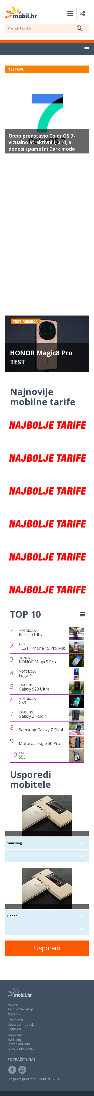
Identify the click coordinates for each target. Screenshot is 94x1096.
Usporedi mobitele (21, 1024)
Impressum (16, 1035)
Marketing (15, 1040)
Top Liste (14, 1014)
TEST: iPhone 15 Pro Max (42, 646)
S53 (22, 755)
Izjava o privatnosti (21, 1048)
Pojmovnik (15, 1029)
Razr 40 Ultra (31, 633)
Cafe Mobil (15, 1020)
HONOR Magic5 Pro (37, 660)
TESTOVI (15, 69)
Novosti (13, 1005)
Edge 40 (27, 673)
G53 (27, 701)
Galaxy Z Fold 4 (33, 714)
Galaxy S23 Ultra (34, 687)
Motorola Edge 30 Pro (39, 743)
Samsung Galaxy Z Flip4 (41, 730)
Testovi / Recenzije (21, 1009)
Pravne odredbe (19, 1044)
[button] (86, 48)
